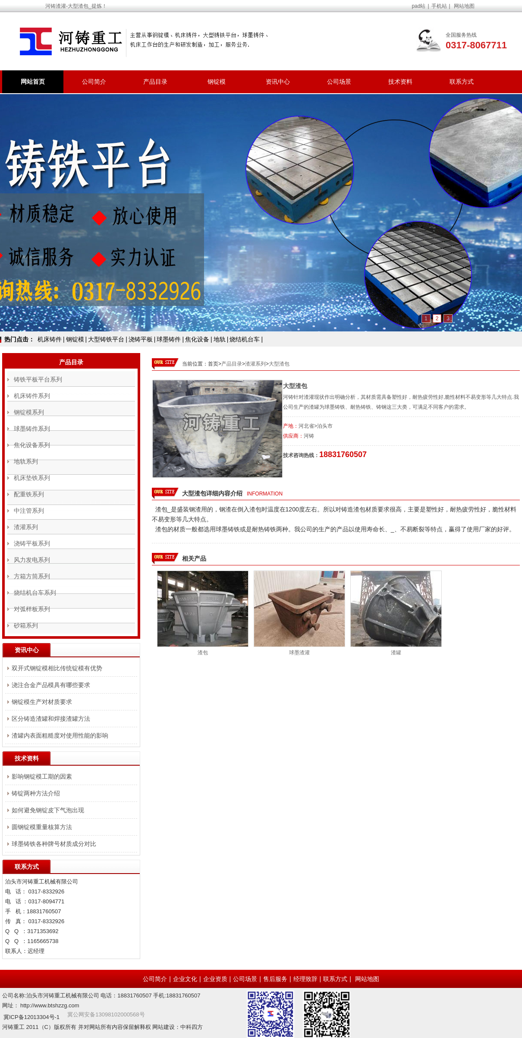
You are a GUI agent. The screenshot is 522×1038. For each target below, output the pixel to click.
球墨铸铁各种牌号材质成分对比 (54, 843)
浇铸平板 (141, 339)
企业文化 (185, 978)
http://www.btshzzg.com (49, 1005)
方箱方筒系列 (32, 576)
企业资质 (215, 978)
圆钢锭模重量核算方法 (42, 826)
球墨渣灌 (299, 653)
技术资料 (400, 81)
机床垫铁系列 (32, 477)
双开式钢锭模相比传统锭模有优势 (57, 668)
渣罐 (396, 653)
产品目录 (155, 81)
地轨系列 (26, 461)
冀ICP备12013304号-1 (31, 1017)
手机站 (439, 6)
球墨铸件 (169, 339)
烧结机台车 (245, 339)
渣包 (203, 653)
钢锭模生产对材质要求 (42, 701)
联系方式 (462, 81)
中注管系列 (29, 510)
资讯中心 (278, 81)
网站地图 (464, 6)
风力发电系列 (32, 559)
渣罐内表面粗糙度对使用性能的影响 (60, 735)
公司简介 (94, 81)
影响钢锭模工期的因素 (42, 776)
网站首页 (33, 81)
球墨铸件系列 (32, 428)
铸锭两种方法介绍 (36, 793)
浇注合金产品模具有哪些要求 (51, 684)
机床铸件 (50, 339)
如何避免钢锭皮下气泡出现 (48, 810)
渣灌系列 (255, 364)
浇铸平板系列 (32, 543)
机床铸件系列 (32, 395)
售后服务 (275, 978)
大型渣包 (279, 364)
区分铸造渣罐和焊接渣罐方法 (51, 718)
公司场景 (339, 81)
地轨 (220, 339)
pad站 (418, 6)
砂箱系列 (26, 625)
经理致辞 (305, 978)
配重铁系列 (29, 494)
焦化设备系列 (32, 445)
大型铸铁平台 (106, 339)
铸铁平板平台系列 (38, 379)
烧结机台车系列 (35, 592)
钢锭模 (217, 81)
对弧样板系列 (32, 609)
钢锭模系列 (29, 412)
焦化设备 (197, 339)
